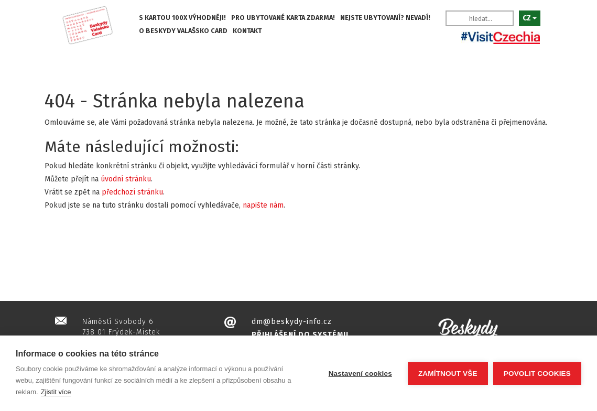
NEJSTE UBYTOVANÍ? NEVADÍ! (385, 17)
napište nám (263, 205)
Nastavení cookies (360, 373)
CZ (530, 18)
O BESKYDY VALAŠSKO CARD (183, 31)
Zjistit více (56, 392)
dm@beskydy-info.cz (292, 321)
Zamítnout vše (447, 373)
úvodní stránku (126, 179)
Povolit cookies (537, 373)
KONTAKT (247, 31)
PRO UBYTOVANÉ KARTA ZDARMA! (283, 17)
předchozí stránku (132, 192)
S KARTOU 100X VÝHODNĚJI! (182, 17)
